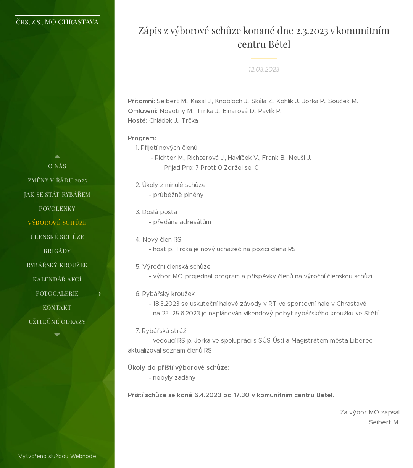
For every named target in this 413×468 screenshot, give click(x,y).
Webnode (83, 456)
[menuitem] (57, 166)
